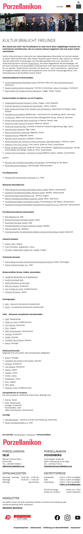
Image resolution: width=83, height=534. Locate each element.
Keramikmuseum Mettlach (16, 165)
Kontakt (60, 6)
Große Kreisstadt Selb (14, 280)
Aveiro (7, 343)
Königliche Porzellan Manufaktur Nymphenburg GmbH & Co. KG (32, 204)
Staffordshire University (63, 147)
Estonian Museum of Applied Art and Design (23, 106)
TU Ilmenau (10, 117)
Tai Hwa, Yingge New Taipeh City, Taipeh (22, 250)
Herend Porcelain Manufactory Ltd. (19, 195)
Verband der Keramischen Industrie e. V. (22, 177)
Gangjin (8, 373)
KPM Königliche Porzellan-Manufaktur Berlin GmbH (26, 189)
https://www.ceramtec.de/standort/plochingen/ (25, 262)
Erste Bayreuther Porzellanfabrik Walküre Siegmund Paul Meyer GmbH (35, 232)
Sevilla (7, 337)
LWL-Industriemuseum (63, 82)
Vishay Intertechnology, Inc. (16, 265)
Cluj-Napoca (10, 325)
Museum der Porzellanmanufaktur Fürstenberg (25, 162)
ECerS (7, 307)
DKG (7, 304)
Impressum (75, 527)
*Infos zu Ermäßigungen (69, 484)
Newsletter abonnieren (12, 508)
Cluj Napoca (10, 367)
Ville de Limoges (12, 286)
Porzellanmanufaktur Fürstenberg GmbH (22, 201)
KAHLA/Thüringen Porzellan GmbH (19, 220)
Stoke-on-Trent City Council (16, 144)
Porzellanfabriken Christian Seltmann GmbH (23, 226)
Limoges (64, 88)
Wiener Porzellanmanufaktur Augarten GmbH (24, 198)
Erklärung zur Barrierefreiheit (56, 527)
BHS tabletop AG (12, 217)
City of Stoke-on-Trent (14, 289)
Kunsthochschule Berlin (15, 114)
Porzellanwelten (11, 420)
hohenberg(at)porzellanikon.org (58, 466)
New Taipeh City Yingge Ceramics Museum (23, 91)
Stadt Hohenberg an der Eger (17, 283)
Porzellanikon (19, 434)
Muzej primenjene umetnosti (17, 132)
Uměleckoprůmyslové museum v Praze (21, 103)
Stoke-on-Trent (11, 322)
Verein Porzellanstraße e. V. (16, 423)
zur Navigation (78, 6)
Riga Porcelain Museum (15, 129)
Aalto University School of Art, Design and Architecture (28, 109)
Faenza (8, 370)
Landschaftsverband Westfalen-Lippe (20, 82)
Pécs (7, 328)
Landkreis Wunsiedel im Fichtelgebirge (21, 277)
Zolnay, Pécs (10, 244)
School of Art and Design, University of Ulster (24, 153)
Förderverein (33, 63)
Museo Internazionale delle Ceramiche (21, 120)
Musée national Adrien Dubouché (19, 88)
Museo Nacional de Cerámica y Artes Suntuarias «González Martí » (33, 141)
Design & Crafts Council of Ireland (19, 123)
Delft (7, 319)
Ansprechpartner (21, 527)
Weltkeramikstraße (11, 350)
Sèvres (56, 88)
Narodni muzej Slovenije (15, 138)
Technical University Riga (15, 126)
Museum (31, 434)
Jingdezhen (9, 379)
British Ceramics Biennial (15, 147)
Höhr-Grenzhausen (13, 331)
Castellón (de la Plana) (14, 340)
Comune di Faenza (13, 292)
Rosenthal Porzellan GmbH (16, 223)
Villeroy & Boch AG (12, 229)
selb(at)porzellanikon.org (13, 466)
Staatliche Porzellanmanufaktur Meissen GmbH (25, 192)
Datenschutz (35, 527)
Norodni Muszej (11, 135)
